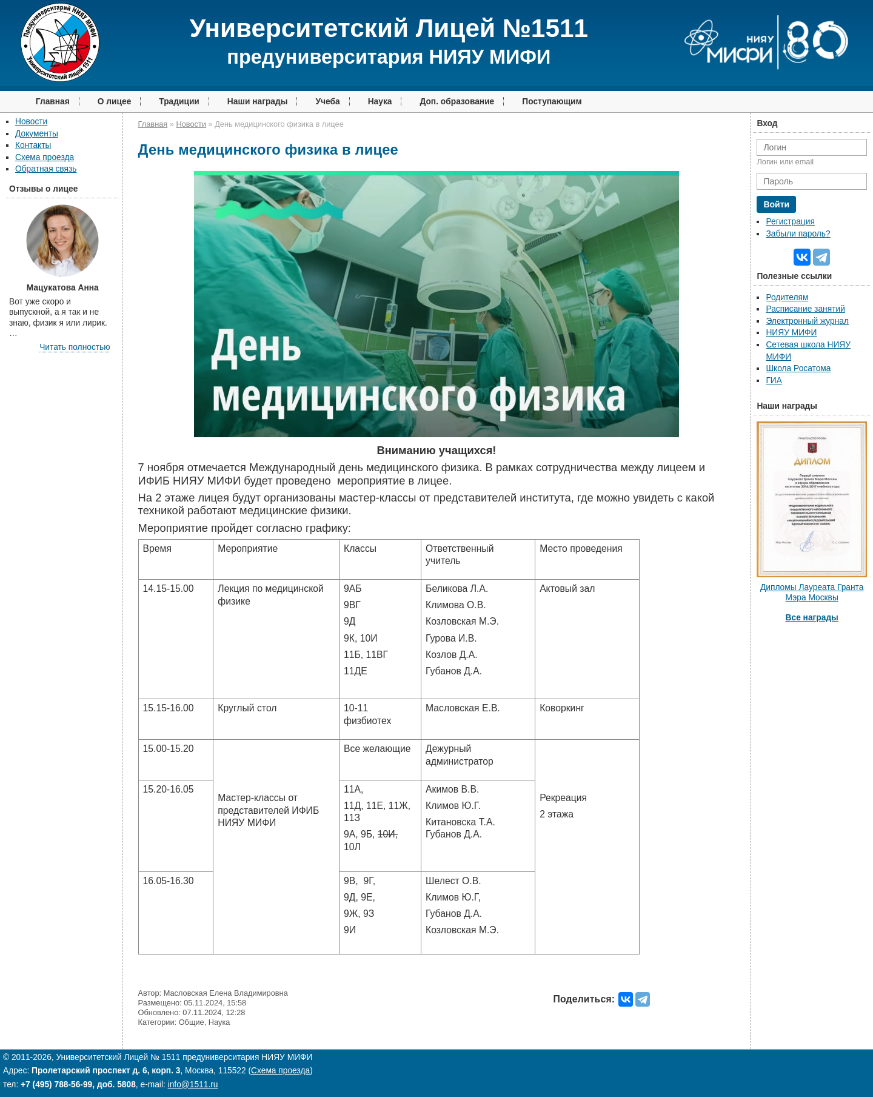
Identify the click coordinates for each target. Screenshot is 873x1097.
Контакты (33, 145)
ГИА (774, 380)
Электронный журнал (807, 321)
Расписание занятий (805, 309)
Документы (36, 133)
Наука (380, 101)
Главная (53, 101)
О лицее (115, 101)
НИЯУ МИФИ (791, 332)
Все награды (812, 617)
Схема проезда (44, 157)
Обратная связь (45, 168)
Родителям (787, 297)
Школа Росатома (798, 368)
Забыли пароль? (798, 233)
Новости (31, 121)
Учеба (327, 101)
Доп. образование (457, 101)
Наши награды (257, 101)
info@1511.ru (193, 1084)
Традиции (179, 101)
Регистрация (790, 221)
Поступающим (552, 101)
